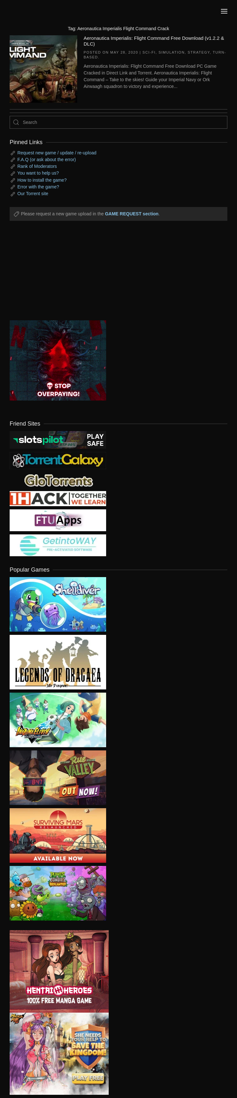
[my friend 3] (58, 498)
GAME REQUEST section (131, 213)
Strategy (198, 52)
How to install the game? (42, 180)
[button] (224, 11)
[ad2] (54, 971)
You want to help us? (38, 173)
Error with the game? (38, 186)
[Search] (118, 122)
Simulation (172, 52)
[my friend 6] (58, 520)
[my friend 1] (58, 460)
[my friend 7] (58, 545)
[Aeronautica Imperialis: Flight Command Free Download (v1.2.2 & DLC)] (43, 68)
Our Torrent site (32, 193)
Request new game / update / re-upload (56, 152)
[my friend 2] (58, 479)
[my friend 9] (58, 439)
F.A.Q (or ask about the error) (46, 159)
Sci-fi (149, 52)
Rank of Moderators (37, 166)
